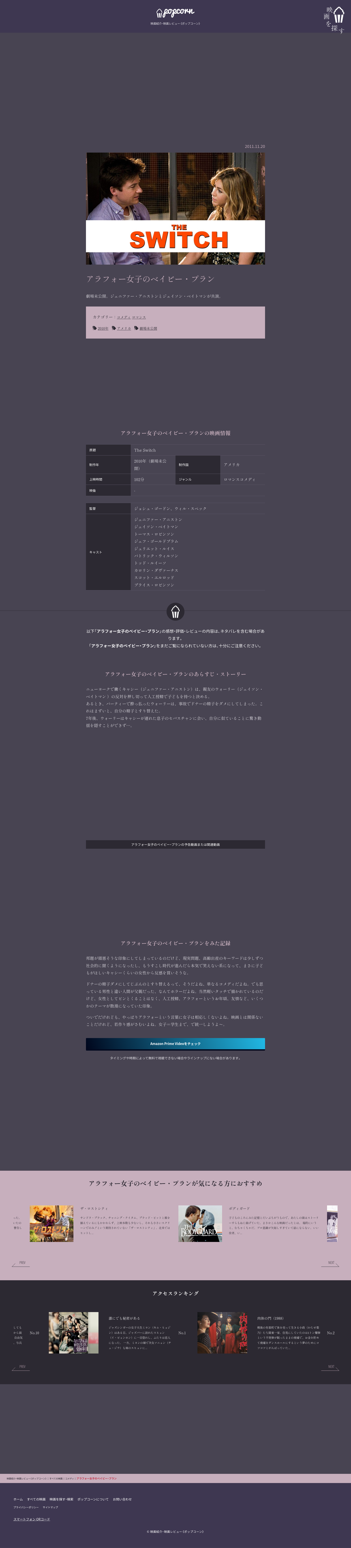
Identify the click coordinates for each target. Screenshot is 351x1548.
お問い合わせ (123, 1513)
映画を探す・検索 (62, 1513)
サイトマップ (51, 1521)
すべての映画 (36, 1513)
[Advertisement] (175, 77)
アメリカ (127, 328)
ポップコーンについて (94, 1513)
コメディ (125, 317)
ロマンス (142, 317)
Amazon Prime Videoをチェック (175, 1044)
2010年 (104, 328)
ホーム (18, 1513)
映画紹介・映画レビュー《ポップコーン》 (177, 1545)
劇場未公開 (153, 328)
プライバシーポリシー (26, 1521)
